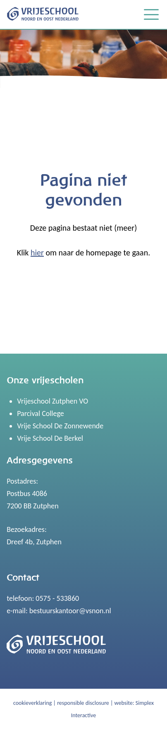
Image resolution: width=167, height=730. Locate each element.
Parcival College (40, 413)
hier (37, 253)
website (124, 702)
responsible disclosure (83, 702)
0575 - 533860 (57, 598)
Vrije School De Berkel (50, 438)
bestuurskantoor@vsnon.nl (70, 610)
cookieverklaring (32, 702)
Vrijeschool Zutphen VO (52, 401)
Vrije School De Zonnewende (60, 425)
